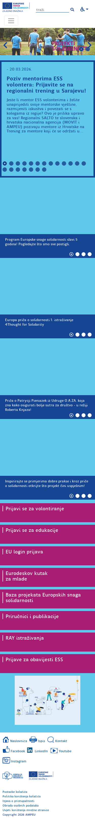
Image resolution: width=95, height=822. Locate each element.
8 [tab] (51, 163)
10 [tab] (64, 163)
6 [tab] (37, 163)
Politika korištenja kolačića (22, 796)
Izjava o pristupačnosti (18, 801)
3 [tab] (18, 163)
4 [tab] (24, 163)
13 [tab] (84, 163)
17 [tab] (24, 169)
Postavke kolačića (15, 792)
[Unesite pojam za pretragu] (52, 9)
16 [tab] (18, 169)
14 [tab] (5, 169)
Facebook (18, 751)
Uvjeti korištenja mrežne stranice (26, 810)
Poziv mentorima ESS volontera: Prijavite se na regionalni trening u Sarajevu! (46, 84)
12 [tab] (77, 163)
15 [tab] (11, 169)
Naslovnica (18, 741)
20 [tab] (44, 169)
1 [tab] (81, 49)
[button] (72, 9)
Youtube (65, 751)
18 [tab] (31, 169)
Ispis (41, 741)
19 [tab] (37, 169)
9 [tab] (57, 163)
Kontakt (61, 741)
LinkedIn (41, 751)
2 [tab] (88, 49)
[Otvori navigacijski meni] (11, 21)
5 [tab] (31, 163)
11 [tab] (70, 163)
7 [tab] (44, 163)
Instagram (18, 761)
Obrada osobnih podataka (21, 805)
